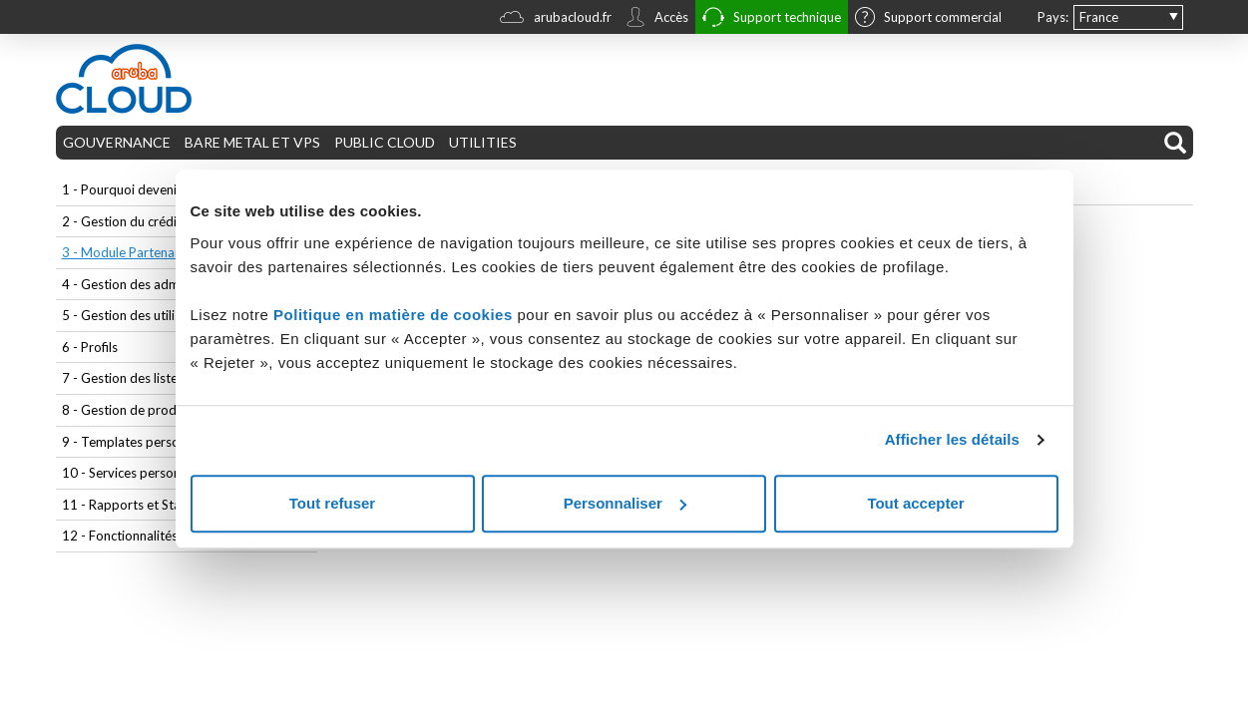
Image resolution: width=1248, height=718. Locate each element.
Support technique (771, 19)
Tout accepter (915, 503)
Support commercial (928, 19)
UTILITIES (483, 142)
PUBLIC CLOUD (384, 142)
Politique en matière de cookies (395, 314)
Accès (656, 19)
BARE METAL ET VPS (252, 142)
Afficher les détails (952, 439)
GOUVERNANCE (117, 142)
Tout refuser (332, 503)
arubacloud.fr (556, 19)
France (1098, 17)
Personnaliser (625, 503)
